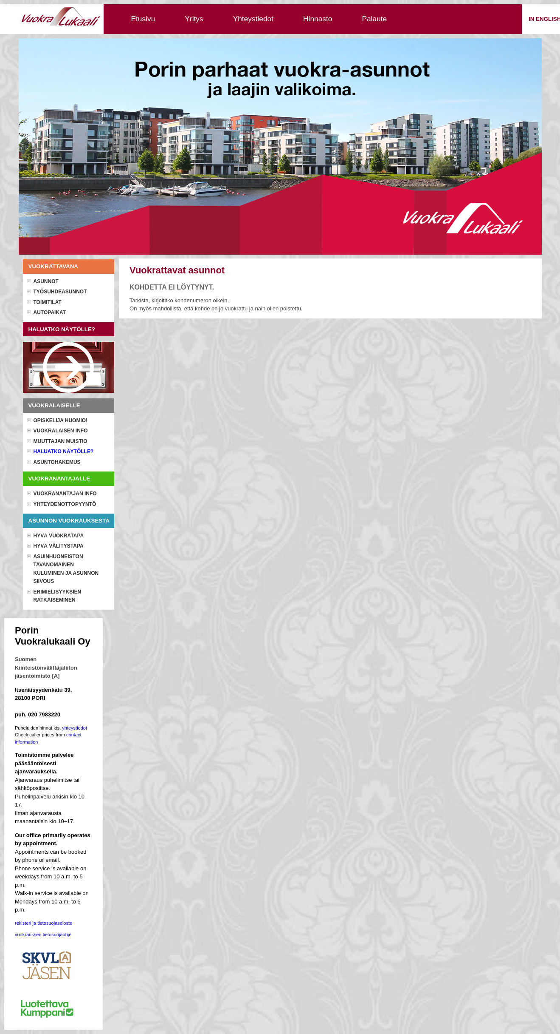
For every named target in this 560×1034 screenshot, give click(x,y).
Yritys (194, 18)
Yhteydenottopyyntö (65, 504)
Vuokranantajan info (65, 494)
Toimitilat (48, 302)
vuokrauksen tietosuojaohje (43, 934)
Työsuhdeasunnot (60, 292)
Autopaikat (50, 312)
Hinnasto (317, 18)
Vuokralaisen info (61, 431)
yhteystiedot (74, 727)
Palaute (374, 18)
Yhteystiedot (253, 18)
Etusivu (143, 18)
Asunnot (46, 281)
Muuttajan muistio (60, 441)
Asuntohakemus (57, 462)
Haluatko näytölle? (64, 452)
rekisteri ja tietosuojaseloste (43, 923)
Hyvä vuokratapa (59, 536)
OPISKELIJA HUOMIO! (61, 420)
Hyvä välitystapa (59, 546)
